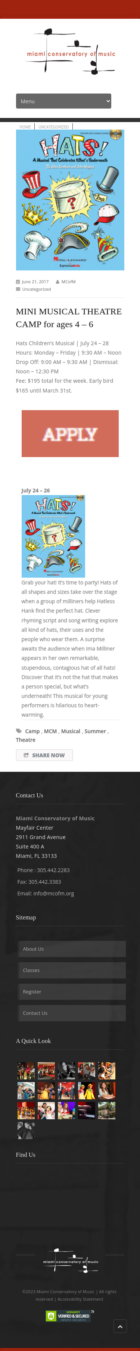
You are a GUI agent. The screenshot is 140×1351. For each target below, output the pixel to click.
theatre (26, 739)
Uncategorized (53, 127)
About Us (33, 948)
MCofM (69, 281)
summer (95, 731)
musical (71, 731)
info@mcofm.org (53, 893)
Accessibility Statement (80, 1299)
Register (32, 991)
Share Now (44, 755)
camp (32, 731)
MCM (50, 731)
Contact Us (35, 1013)
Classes (31, 970)
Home (25, 127)
